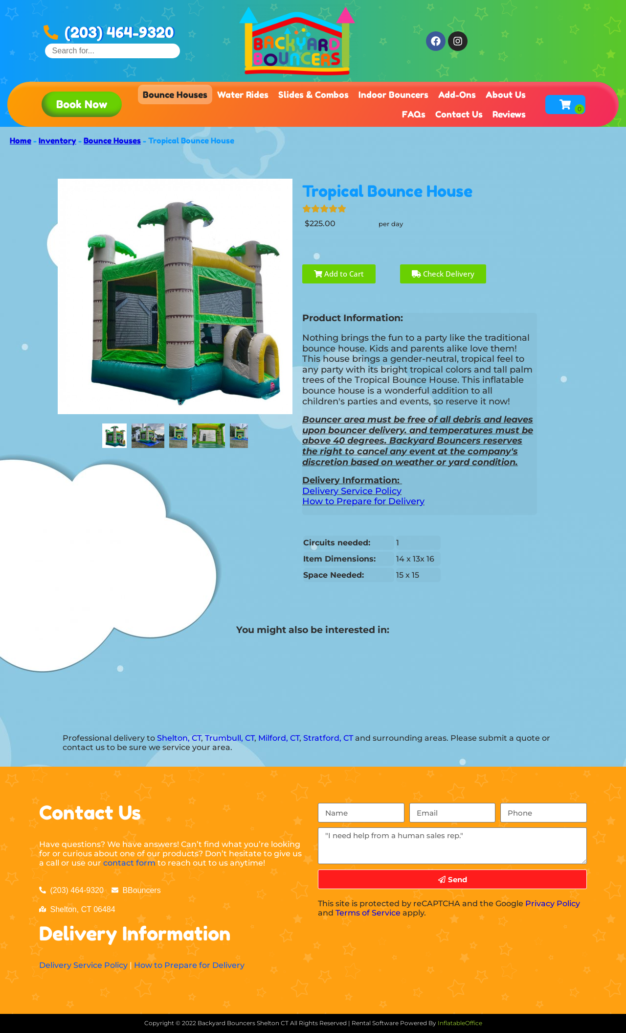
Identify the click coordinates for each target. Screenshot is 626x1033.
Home (20, 140)
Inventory (57, 140)
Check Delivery (443, 274)
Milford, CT (278, 738)
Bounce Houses (175, 94)
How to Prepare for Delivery (363, 501)
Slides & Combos (313, 94)
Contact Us (459, 114)
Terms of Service (368, 912)
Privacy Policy (552, 903)
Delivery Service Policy (352, 491)
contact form (129, 863)
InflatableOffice (460, 1023)
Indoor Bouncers (393, 94)
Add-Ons (457, 94)
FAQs (413, 114)
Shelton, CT (179, 738)
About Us (506, 94)
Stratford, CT (328, 738)
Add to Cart (339, 274)
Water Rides (242, 94)
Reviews (509, 114)
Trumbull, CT (229, 738)
